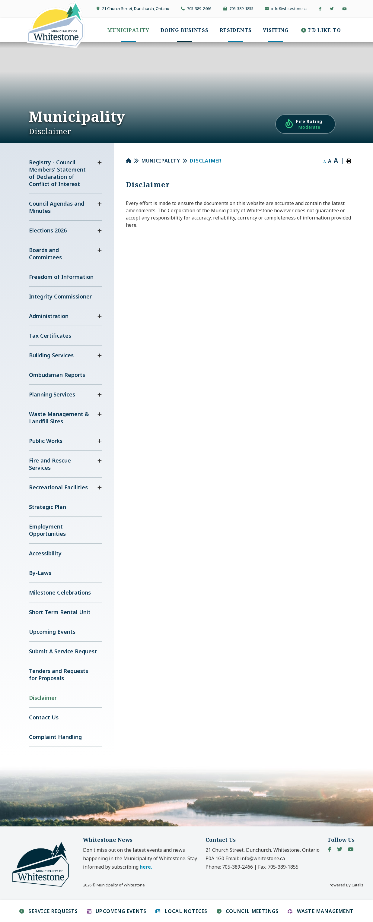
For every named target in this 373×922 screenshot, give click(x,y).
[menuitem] (128, 30)
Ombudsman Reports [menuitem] (57, 374)
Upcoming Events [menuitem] (52, 631)
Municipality (161, 160)
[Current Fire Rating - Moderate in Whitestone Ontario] (305, 124)
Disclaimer (205, 160)
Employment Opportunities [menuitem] (47, 530)
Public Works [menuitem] (45, 440)
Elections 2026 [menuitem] (48, 230)
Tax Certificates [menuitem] (50, 335)
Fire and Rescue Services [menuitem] (50, 464)
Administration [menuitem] (49, 316)
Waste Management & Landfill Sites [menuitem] (59, 417)
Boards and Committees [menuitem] (45, 253)
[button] (99, 162)
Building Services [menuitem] (51, 355)
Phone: (229, 867)
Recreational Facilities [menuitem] (58, 487)
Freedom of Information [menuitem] (61, 276)
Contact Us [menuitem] (44, 717)
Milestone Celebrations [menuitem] (60, 592)
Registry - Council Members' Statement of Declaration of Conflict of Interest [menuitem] (57, 173)
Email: (255, 858)
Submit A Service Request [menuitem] (63, 651)
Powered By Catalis (346, 885)
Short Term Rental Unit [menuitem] (60, 612)
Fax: (278, 867)
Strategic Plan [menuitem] (47, 506)
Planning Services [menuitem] (52, 394)
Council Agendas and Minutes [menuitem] (56, 207)
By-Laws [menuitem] (40, 572)
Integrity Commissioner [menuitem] (60, 296)
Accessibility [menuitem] (45, 553)
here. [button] (146, 867)
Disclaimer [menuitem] (43, 697)
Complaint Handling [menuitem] (55, 736)
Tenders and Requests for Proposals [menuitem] (58, 674)
